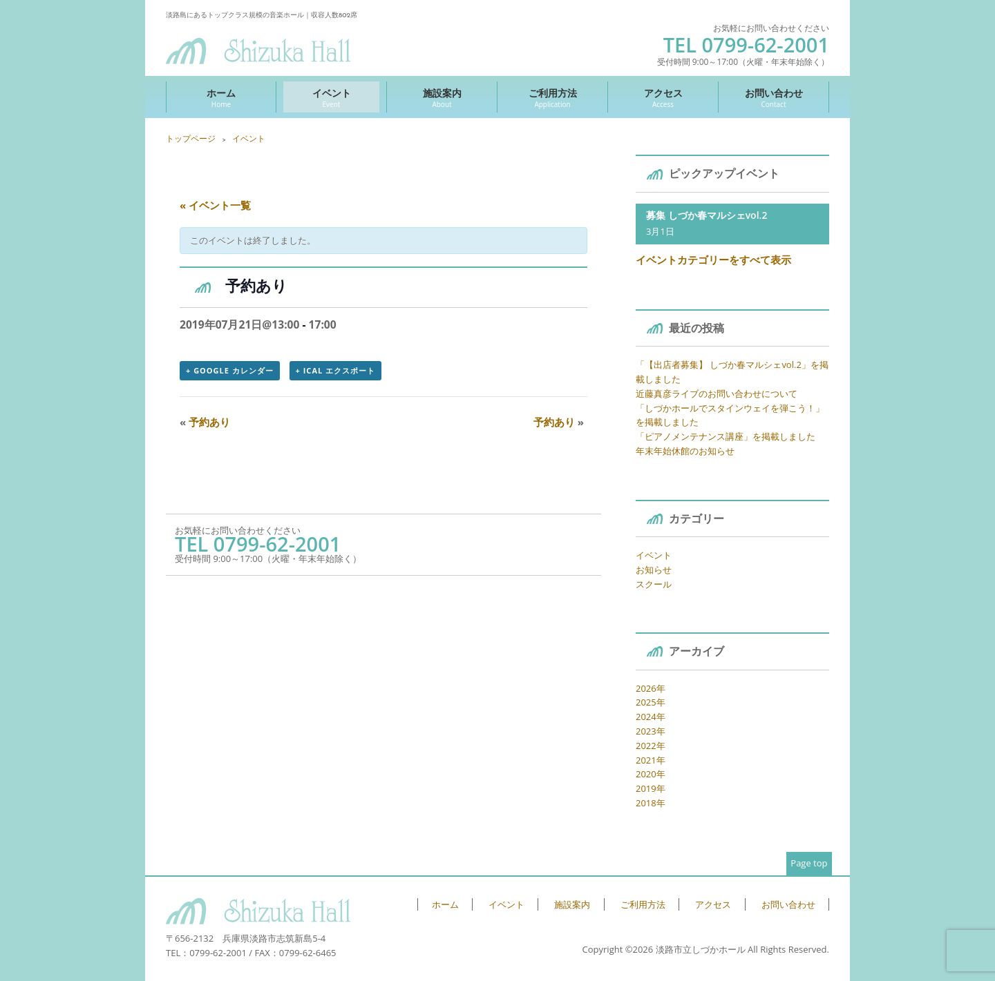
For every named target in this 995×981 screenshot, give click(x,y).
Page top (808, 863)
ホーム (221, 97)
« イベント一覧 (215, 205)
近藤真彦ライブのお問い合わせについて (716, 393)
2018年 (650, 803)
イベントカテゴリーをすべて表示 (713, 259)
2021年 (650, 760)
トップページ (191, 138)
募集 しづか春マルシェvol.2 (706, 215)
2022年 (650, 745)
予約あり (205, 422)
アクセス (663, 97)
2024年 (650, 716)
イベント (331, 97)
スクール (654, 584)
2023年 (650, 731)
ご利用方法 (552, 97)
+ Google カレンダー (230, 370)
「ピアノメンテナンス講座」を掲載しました (725, 436)
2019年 (650, 788)
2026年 (650, 688)
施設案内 (442, 97)
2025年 (650, 702)
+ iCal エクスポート (335, 370)
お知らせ (654, 569)
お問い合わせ (773, 97)
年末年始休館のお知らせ (685, 451)
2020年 (650, 774)
